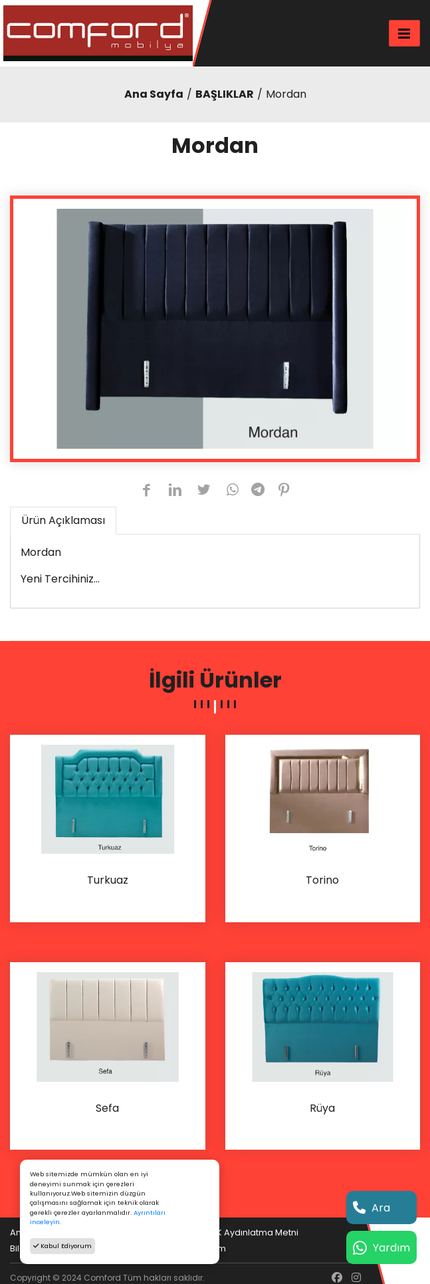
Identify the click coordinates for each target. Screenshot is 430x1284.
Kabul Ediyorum (62, 1245)
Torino (322, 881)
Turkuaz (107, 881)
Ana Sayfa (153, 94)
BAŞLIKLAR (224, 94)
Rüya (322, 1109)
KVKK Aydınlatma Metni (249, 1232)
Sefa (107, 1109)
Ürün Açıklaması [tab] (63, 520)
